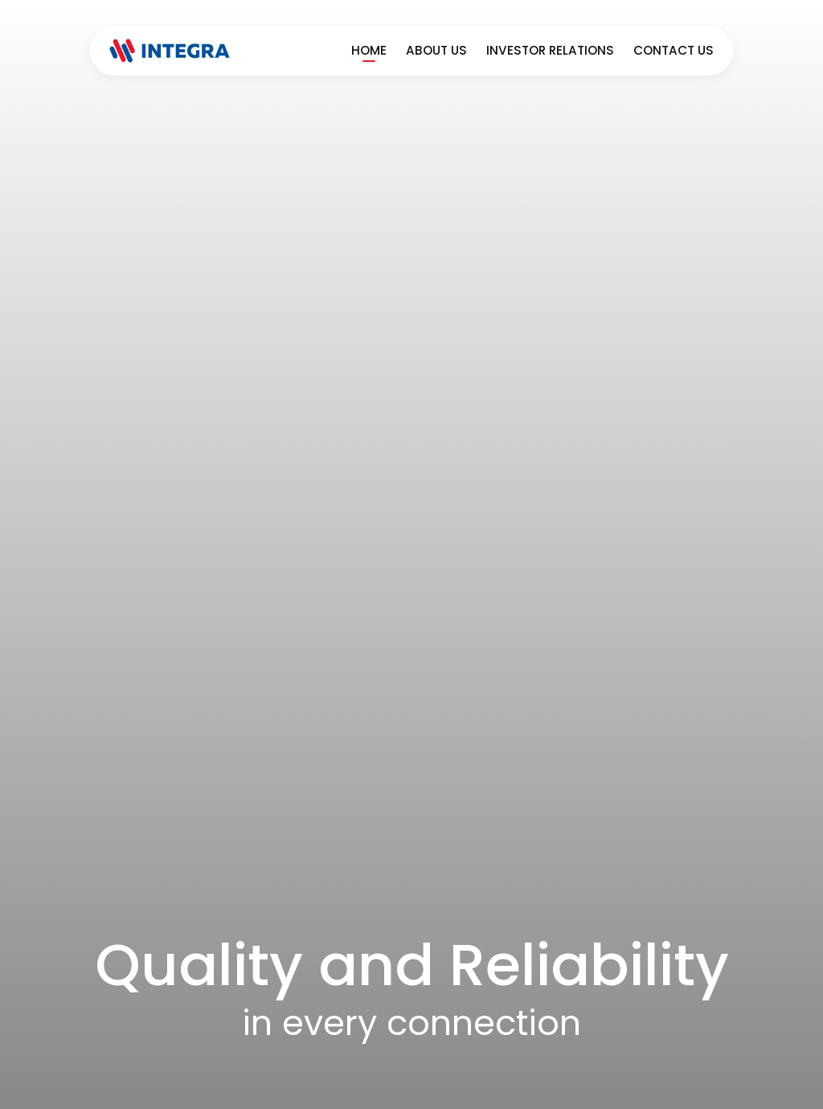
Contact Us (673, 50)
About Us (436, 50)
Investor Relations (550, 50)
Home (369, 50)
